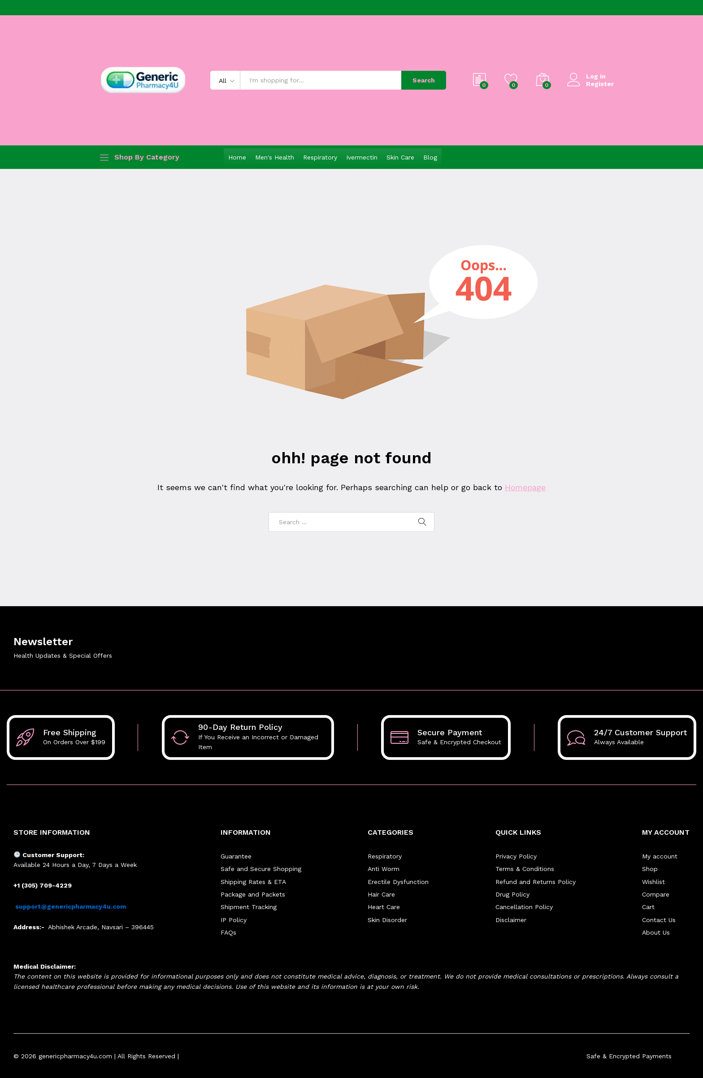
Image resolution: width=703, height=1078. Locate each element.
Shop (650, 868)
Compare (655, 894)
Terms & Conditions (524, 868)
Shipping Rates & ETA (253, 881)
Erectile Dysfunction (398, 881)
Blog (430, 157)
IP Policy (234, 919)
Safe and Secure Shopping (261, 868)
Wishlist (653, 881)
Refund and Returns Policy (535, 881)
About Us (656, 932)
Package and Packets (253, 894)
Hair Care (381, 894)
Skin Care (400, 157)
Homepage (525, 487)
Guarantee (236, 856)
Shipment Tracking (249, 906)
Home (237, 157)
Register (600, 83)
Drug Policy (512, 894)
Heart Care (384, 906)
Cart (648, 906)
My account (659, 856)
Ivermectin (362, 157)
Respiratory (320, 157)
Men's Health (274, 157)
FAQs (228, 932)
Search (423, 80)
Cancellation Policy (524, 906)
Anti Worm (383, 868)
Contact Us (659, 919)
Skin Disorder (387, 919)
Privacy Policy (516, 856)
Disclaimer (510, 919)
